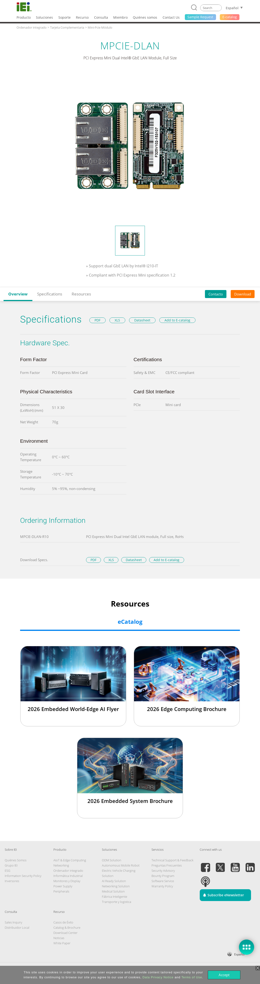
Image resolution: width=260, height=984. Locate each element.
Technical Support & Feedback (172, 860)
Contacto (215, 294)
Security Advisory (163, 870)
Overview (18, 294)
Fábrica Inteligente (114, 896)
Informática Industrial (68, 876)
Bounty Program (163, 876)
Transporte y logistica (116, 902)
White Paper (61, 943)
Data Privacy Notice (158, 977)
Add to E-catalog (177, 320)
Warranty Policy (162, 886)
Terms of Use (191, 977)
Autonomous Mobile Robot (120, 865)
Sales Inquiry (13, 922)
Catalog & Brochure (66, 927)
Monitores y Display (66, 881)
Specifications (49, 294)
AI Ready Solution (114, 881)
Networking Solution (116, 886)
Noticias (58, 938)
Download (242, 294)
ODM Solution (111, 860)
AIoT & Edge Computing (69, 860)
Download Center (65, 933)
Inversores (12, 881)
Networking (61, 865)
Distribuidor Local (17, 927)
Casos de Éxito (63, 922)
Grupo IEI (11, 865)
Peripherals (61, 891)
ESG (7, 870)
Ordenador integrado (68, 870)
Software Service (163, 881)
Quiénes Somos (15, 860)
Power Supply (62, 886)
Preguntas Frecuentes (167, 865)
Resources (81, 294)
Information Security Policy (23, 876)
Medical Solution (113, 891)
